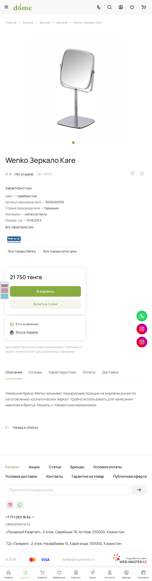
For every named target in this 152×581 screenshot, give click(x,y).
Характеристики (62, 372)
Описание (13, 372)
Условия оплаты (107, 466)
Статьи (55, 466)
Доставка (110, 372)
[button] (73, 142)
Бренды (77, 466)
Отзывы (35, 372)
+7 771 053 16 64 (18, 517)
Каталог (12, 466)
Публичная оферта (130, 476)
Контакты (54, 476)
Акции (34, 466)
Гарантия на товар (88, 476)
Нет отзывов (24, 174)
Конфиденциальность (79, 559)
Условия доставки (21, 476)
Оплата (89, 372)
